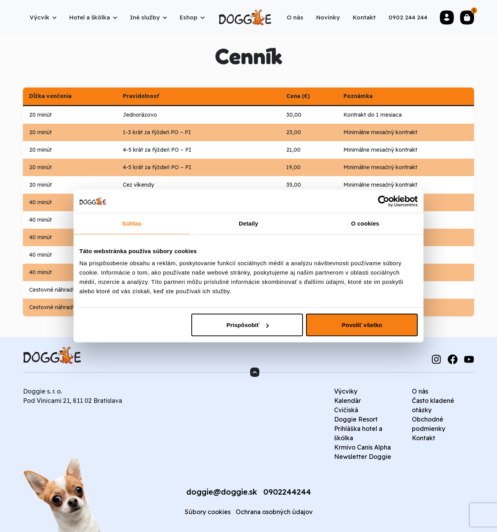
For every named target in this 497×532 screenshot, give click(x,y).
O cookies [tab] (365, 223)
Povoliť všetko (362, 325)
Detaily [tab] (248, 223)
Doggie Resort (356, 419)
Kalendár (347, 400)
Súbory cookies (208, 512)
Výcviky (345, 391)
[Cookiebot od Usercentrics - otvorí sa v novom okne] (384, 201)
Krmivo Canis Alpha (362, 447)
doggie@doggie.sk (221, 492)
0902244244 (287, 492)
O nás (420, 391)
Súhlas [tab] (132, 223)
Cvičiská (346, 410)
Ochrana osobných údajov (274, 512)
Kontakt (423, 438)
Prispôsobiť (247, 325)
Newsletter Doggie (362, 456)
